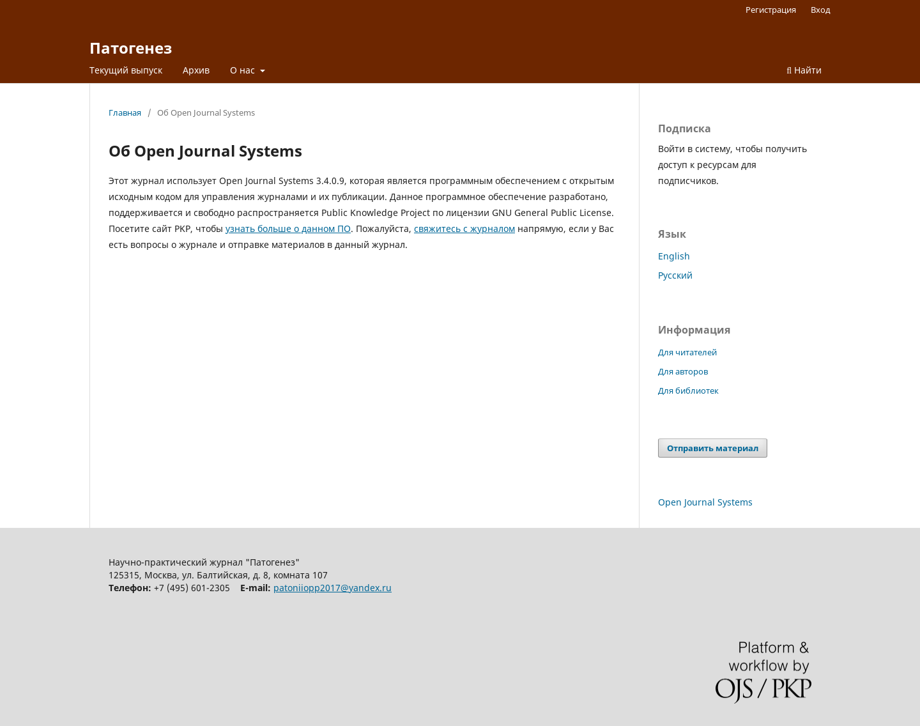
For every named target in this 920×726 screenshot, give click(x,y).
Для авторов (683, 371)
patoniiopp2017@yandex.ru (332, 588)
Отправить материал (712, 448)
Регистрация (771, 9)
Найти (804, 70)
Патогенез (130, 47)
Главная (125, 112)
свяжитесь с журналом (464, 228)
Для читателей (687, 352)
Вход (821, 9)
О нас (243, 70)
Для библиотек (688, 390)
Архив (196, 70)
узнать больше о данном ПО (288, 228)
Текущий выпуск (125, 70)
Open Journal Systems (705, 502)
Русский (675, 275)
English (674, 256)
